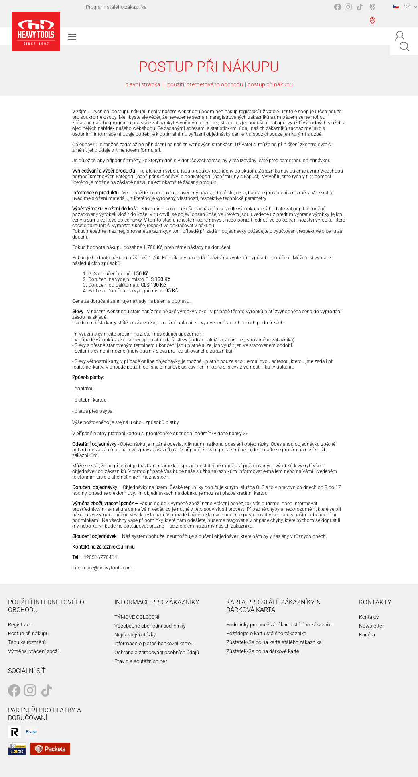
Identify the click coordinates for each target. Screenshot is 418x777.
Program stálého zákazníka (116, 7)
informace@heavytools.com (102, 568)
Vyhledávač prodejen (374, 13)
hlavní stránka (142, 84)
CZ (401, 7)
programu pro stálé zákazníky (141, 123)
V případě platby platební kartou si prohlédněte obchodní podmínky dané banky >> (160, 433)
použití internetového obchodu (205, 84)
